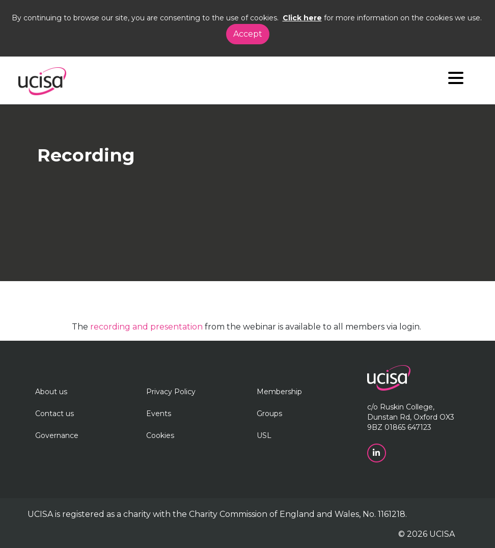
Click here (302, 17)
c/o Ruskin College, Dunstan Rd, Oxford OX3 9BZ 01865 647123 (410, 417)
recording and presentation (146, 327)
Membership (279, 391)
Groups (269, 413)
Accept (247, 34)
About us (51, 391)
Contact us (54, 413)
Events (158, 413)
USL (264, 435)
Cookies (160, 435)
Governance (56, 435)
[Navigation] (456, 80)
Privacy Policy (171, 391)
